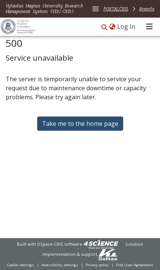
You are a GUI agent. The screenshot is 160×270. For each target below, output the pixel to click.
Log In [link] (126, 26)
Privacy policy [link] (97, 265)
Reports (146, 9)
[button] (104, 27)
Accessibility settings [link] (59, 265)
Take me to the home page (80, 123)
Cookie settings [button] (20, 265)
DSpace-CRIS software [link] (59, 244)
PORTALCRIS (115, 9)
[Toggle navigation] (149, 26)
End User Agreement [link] (134, 265)
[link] (101, 244)
